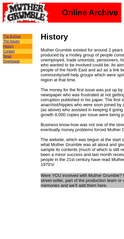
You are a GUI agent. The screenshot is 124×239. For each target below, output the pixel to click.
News (7, 56)
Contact (9, 51)
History (8, 46)
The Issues (11, 41)
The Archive (12, 36)
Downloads (11, 61)
